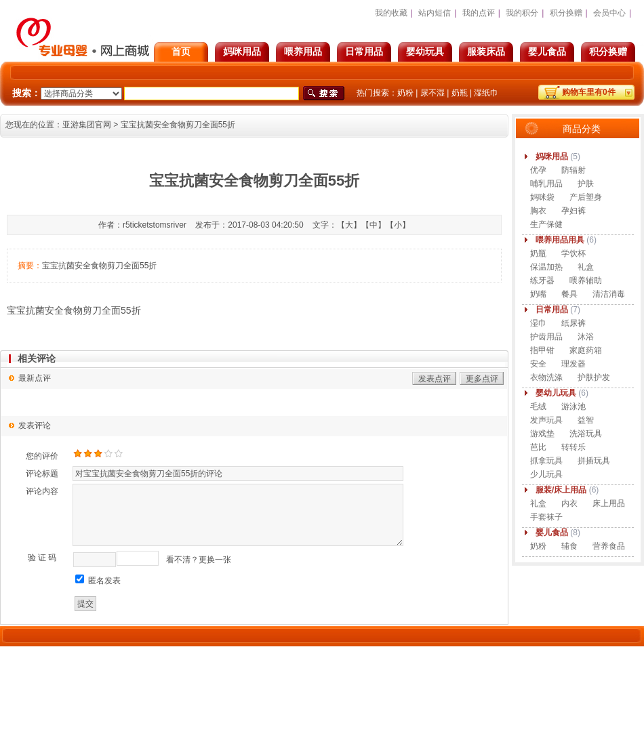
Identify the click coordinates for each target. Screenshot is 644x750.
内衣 (569, 503)
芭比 (538, 447)
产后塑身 (585, 197)
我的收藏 (391, 13)
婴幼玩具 (425, 51)
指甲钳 (542, 350)
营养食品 (608, 546)
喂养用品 (303, 51)
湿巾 (538, 323)
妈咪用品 (242, 51)
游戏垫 (542, 433)
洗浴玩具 (585, 433)
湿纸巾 (486, 93)
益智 (586, 420)
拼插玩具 (594, 460)
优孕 (538, 170)
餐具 (569, 294)
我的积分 (522, 13)
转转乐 (573, 447)
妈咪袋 (542, 197)
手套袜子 (546, 517)
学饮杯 (573, 253)
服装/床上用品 (561, 490)
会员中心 (609, 13)
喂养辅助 (585, 280)
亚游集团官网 (86, 124)
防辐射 (573, 170)
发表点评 (434, 378)
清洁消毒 (608, 294)
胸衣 (538, 210)
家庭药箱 (585, 350)
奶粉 (405, 93)
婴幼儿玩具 (556, 393)
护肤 (586, 183)
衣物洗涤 (546, 377)
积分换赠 (608, 51)
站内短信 (434, 13)
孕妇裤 (573, 210)
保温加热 (546, 267)
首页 (181, 51)
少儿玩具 (546, 474)
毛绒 (538, 406)
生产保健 (546, 224)
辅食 (569, 546)
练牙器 (542, 280)
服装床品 (486, 51)
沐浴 (586, 336)
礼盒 (586, 267)
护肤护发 (594, 377)
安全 (538, 364)
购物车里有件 (589, 92)
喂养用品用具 (560, 240)
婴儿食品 (547, 51)
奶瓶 (459, 93)
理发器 (573, 364)
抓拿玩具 (546, 460)
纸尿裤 (573, 323)
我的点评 (478, 13)
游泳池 (573, 406)
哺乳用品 (546, 183)
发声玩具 (546, 420)
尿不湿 (432, 93)
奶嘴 (538, 294)
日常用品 (364, 51)
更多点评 (482, 378)
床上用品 (608, 503)
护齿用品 (546, 336)
